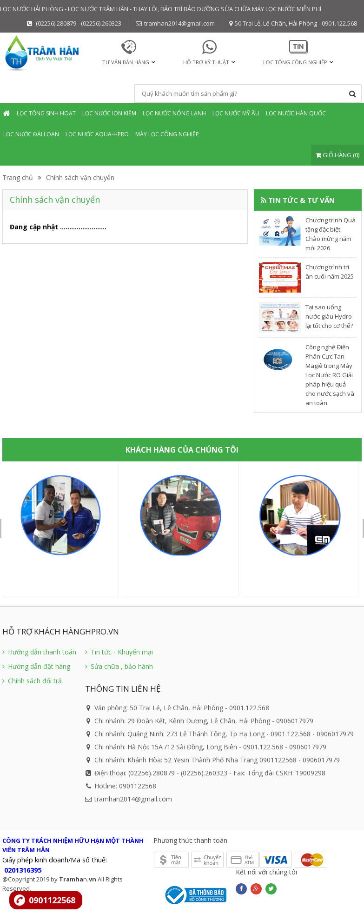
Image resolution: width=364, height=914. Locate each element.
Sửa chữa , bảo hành (119, 666)
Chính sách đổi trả (32, 680)
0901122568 (52, 900)
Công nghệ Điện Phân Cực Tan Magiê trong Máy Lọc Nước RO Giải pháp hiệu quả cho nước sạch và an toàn (329, 375)
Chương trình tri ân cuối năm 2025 (329, 271)
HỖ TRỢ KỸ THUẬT (206, 62)
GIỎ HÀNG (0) (337, 155)
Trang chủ (17, 177)
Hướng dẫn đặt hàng (36, 666)
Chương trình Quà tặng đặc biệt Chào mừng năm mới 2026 (330, 234)
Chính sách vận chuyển (80, 177)
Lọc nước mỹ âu (235, 113)
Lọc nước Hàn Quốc (296, 113)
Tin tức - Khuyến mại (119, 651)
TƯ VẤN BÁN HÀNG (125, 62)
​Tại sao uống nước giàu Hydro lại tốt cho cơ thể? (329, 316)
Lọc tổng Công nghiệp (295, 62)
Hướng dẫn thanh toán (39, 651)
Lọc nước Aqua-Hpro (97, 134)
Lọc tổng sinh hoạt (46, 113)
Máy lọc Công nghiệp (167, 134)
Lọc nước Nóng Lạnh (174, 113)
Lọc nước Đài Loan (31, 134)
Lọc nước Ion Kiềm (109, 113)
